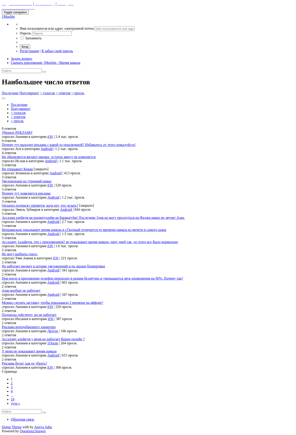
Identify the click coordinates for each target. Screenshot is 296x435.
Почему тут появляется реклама (26, 193)
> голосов (47, 93)
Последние (10, 93)
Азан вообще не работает (21, 290)
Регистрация (29, 51)
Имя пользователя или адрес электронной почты (57, 28)
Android (47, 149)
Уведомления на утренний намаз (27, 181)
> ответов (63, 93)
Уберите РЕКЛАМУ (17, 133)
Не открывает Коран (17, 169)
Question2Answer (33, 431)
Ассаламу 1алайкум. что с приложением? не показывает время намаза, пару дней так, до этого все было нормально (90, 242)
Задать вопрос (21, 59)
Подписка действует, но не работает (29, 315)
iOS (50, 137)
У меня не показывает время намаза (29, 351)
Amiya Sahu (43, 427)
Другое (52, 331)
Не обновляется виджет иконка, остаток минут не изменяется (49, 157)
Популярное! (29, 93)
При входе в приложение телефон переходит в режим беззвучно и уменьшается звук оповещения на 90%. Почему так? (92, 278)
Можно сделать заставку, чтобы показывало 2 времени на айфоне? (52, 303)
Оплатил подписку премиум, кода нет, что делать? (40, 205)
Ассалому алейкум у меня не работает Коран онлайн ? (43, 339)
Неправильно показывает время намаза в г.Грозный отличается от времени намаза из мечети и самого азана (84, 230)
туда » (15, 403)
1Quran (52, 343)
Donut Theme (12, 427)
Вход (25, 46)
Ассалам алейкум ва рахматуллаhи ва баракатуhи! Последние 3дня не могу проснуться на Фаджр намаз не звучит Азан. (93, 218)
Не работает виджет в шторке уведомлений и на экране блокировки (53, 266)
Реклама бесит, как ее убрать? (24, 363)
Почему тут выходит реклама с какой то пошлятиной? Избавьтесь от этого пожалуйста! (69, 145)
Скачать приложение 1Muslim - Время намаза (45, 63)
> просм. (78, 93)
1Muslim (8, 16)
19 (12, 399)
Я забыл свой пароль (57, 51)
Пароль (26, 33)
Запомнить (31, 38)
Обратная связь (22, 419)
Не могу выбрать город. (20, 254)
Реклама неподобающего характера (29, 327)
